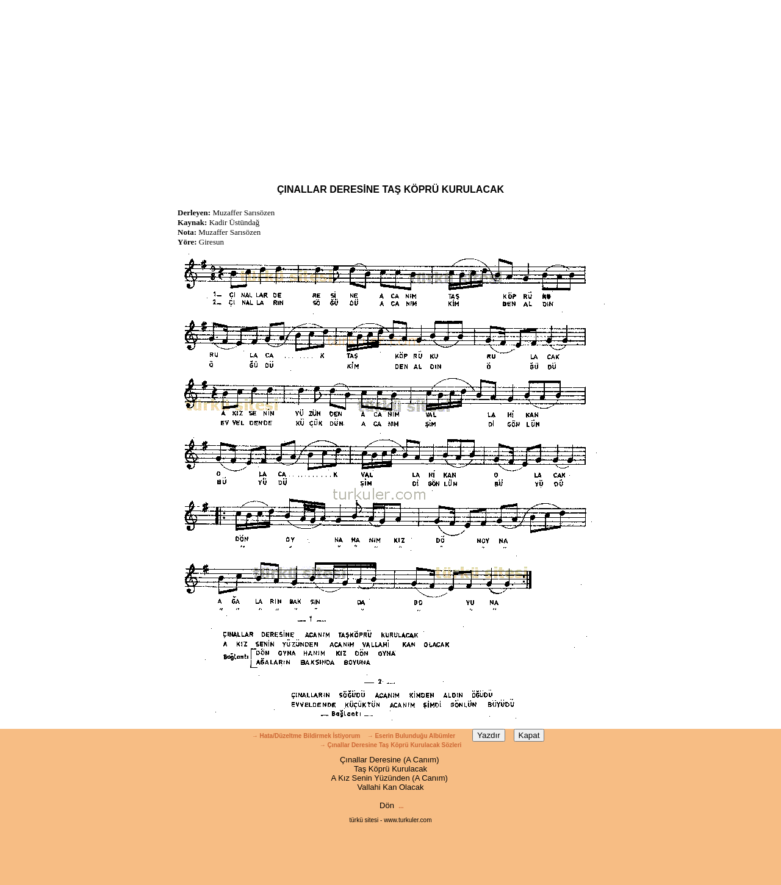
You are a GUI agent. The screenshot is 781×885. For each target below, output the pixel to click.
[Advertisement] (390, 85)
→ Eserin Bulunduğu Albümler (412, 736)
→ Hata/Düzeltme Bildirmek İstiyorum (306, 736)
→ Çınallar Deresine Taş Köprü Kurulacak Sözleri (391, 745)
